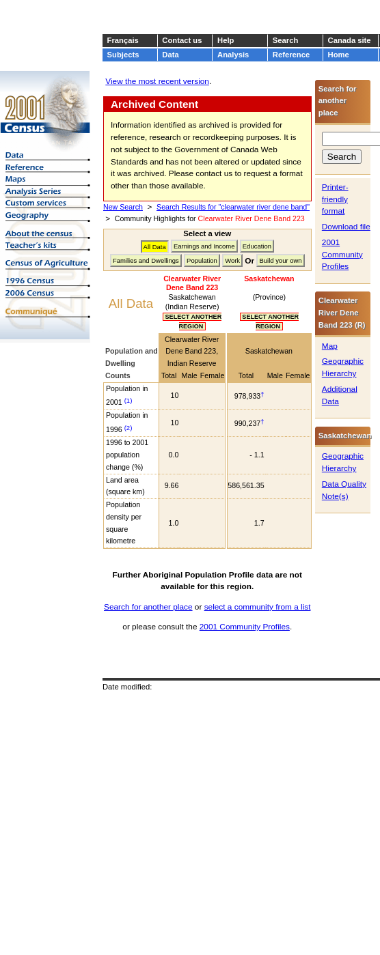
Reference (291, 55)
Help (225, 40)
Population (202, 260)
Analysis (233, 55)
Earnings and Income (204, 246)
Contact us (182, 40)
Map (330, 346)
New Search (123, 207)
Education (257, 246)
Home (338, 55)
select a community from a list (257, 607)
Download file (346, 226)
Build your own (280, 260)
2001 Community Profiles (245, 626)
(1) (128, 400)
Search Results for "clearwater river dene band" (233, 207)
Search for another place (148, 607)
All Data (155, 247)
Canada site (349, 40)
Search (285, 40)
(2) (128, 427)
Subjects (123, 55)
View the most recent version (157, 81)
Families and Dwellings (146, 260)
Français (123, 40)
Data (170, 55)
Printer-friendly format (335, 199)
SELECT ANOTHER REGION (192, 321)
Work (232, 260)
